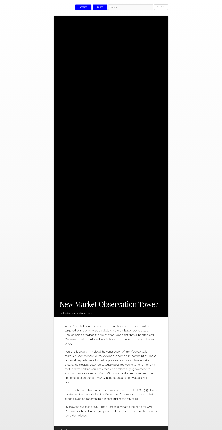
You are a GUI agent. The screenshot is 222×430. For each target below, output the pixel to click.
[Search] (130, 7)
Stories (83, 7)
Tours (100, 7)
